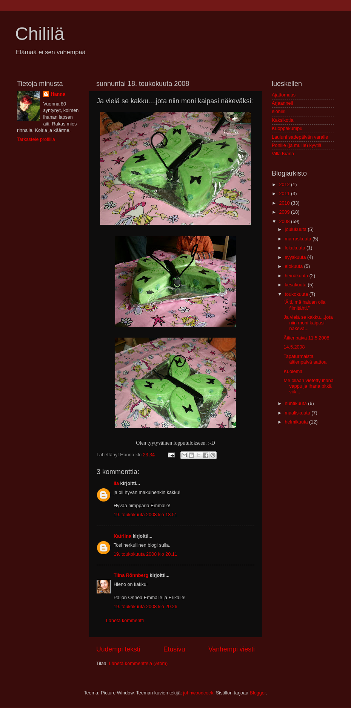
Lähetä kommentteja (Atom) (138, 663)
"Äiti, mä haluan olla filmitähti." (304, 305)
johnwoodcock (198, 693)
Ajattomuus (284, 95)
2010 (285, 203)
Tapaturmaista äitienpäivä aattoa (304, 359)
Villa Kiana (283, 153)
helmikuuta (297, 422)
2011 (285, 193)
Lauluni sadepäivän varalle (300, 137)
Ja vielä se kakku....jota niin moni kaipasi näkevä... (308, 323)
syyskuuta (296, 257)
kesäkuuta (296, 284)
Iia (116, 483)
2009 (285, 212)
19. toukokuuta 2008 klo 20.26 (145, 606)
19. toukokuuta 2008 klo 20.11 (145, 554)
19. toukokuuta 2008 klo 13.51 (145, 514)
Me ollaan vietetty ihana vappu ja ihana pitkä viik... (308, 386)
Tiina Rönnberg (131, 575)
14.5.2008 (294, 347)
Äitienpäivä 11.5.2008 (306, 338)
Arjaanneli (282, 103)
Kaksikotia (282, 120)
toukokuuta (297, 294)
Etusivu (174, 649)
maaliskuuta (298, 413)
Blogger (258, 693)
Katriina (122, 536)
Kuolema (292, 371)
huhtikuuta (296, 403)
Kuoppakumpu (287, 128)
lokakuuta (295, 248)
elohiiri (278, 111)
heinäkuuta (297, 275)
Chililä (40, 34)
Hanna (58, 94)
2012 (285, 184)
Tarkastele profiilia (36, 139)
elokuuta (294, 266)
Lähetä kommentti (125, 620)
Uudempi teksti (118, 649)
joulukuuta (296, 229)
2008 (285, 221)
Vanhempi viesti (231, 649)
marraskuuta (299, 239)
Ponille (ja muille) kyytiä (297, 145)
